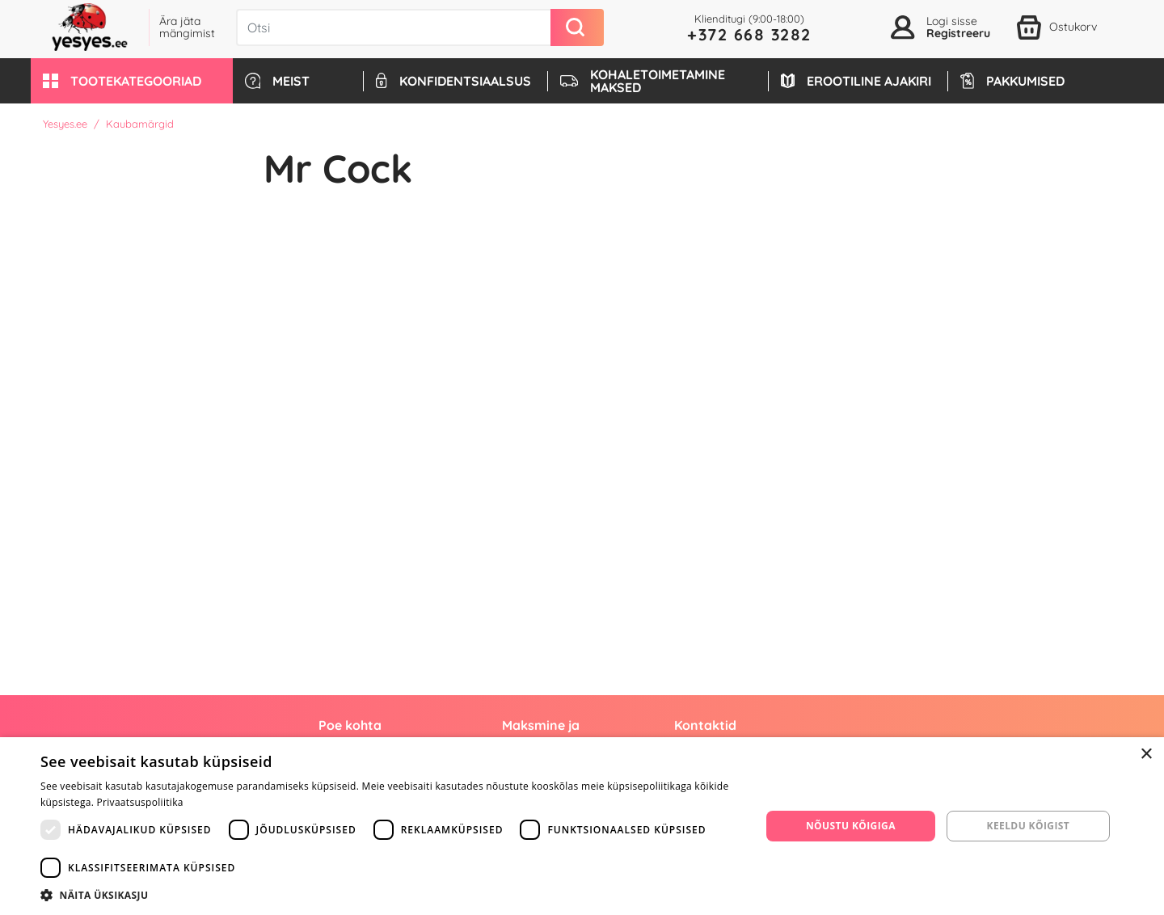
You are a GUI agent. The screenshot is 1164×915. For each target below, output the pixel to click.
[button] (132, 80)
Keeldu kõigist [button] (1028, 826)
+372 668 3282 (749, 34)
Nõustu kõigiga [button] (851, 826)
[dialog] (582, 826)
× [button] (1146, 754)
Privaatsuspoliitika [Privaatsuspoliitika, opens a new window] (140, 802)
